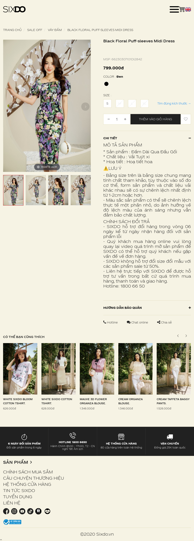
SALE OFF (34, 30)
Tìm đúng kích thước (174, 103)
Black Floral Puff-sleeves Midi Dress (100, 30)
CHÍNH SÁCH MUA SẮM (28, 471)
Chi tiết (147, 138)
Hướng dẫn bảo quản (147, 307)
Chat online (138, 322)
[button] (186, 335)
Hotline (111, 322)
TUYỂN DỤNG (17, 496)
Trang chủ (12, 30)
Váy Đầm (55, 30)
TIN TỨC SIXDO (19, 490)
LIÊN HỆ (11, 502)
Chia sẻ (164, 322)
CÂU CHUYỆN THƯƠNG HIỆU (33, 478)
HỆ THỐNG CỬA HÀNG (27, 484)
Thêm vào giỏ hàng (155, 119)
